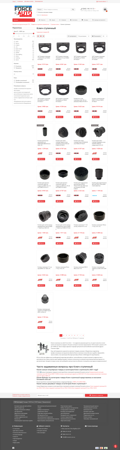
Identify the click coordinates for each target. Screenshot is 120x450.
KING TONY (19, 49)
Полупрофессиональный (24, 82)
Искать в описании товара (44, 12)
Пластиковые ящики (66, 406)
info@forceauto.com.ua (68, 437)
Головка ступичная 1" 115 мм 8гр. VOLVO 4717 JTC (81, 226)
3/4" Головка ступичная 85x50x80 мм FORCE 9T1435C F (44, 100)
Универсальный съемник (90, 407)
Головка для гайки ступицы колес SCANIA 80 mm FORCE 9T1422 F (81, 143)
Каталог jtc (17, 418)
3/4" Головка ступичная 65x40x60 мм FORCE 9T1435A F (80, 58)
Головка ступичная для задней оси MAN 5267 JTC (73, 376)
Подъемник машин (43, 411)
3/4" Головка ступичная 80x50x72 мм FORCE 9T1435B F (98, 58)
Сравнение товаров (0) (43, 32)
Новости (42, 20)
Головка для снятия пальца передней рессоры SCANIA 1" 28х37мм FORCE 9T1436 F (63, 228)
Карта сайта (16, 442)
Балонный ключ (88, 409)
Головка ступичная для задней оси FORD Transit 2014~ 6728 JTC (44, 312)
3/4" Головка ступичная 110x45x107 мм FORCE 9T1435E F (44, 58)
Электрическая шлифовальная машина (48, 418)
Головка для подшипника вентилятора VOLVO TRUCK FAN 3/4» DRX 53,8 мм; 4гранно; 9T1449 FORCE (81, 186)
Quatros (18, 50)
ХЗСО (17, 60)
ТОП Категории (18, 402)
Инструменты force (43, 415)
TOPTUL (18, 58)
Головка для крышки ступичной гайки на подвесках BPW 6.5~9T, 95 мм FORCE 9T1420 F (63, 186)
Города (25, 402)
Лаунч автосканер (65, 420)
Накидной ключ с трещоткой (68, 415)
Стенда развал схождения (68, 409)
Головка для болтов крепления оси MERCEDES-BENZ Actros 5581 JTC (44, 144)
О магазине (20, 1)
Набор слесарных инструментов (69, 407)
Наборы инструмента (43, 409)
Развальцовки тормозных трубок (24, 420)
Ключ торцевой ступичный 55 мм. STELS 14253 (84, 390)
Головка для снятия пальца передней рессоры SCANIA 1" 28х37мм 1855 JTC (45, 227)
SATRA (17, 52)
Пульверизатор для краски (91, 406)
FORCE (17, 45)
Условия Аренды (17, 434)
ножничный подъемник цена (22, 96)
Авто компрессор (19, 407)
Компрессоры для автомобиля (23, 406)
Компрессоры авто (89, 411)
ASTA (17, 41)
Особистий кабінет (42, 428)
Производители (39, 1)
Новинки (62, 20)
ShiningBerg (19, 54)
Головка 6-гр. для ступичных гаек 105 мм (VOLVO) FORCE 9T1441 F (81, 100)
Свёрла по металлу (20, 415)
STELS (17, 56)
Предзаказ (24, 68)
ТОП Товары (38, 402)
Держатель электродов (21, 413)
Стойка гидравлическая (21, 417)
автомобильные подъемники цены (23, 94)
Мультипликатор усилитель (68, 418)
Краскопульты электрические (46, 420)
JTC (17, 47)
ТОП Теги (31, 402)
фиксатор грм (45, 14)
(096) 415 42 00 (66, 431)
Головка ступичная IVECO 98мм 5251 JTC (81, 269)
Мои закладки (41, 432)
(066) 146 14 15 (66, 434)
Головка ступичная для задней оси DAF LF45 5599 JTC (99, 270)
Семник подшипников (67, 417)
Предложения (46, 402)
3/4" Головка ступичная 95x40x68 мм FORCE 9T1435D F (62, 100)
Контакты (73, 20)
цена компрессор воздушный (22, 92)
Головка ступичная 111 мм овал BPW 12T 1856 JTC (45, 269)
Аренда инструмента (98, 20)
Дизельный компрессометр (91, 413)
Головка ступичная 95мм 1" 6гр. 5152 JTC (62, 269)
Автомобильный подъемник (45, 417)
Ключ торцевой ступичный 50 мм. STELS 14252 (58, 390)
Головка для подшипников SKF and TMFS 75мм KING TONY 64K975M (99, 185)
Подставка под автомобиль (45, 413)
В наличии (24, 66)
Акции (52, 20)
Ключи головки (88, 417)
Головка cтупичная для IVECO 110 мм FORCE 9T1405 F (98, 100)
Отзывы (85, 20)
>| (83, 337)
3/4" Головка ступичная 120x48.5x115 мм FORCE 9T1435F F (62, 58)
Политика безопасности (19, 432)
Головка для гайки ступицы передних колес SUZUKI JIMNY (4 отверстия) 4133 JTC (99, 144)
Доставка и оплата (28, 1)
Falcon (17, 43)
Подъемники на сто (89, 415)
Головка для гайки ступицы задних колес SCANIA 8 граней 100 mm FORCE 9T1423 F (62, 144)
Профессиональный (24, 80)
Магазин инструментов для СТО (21, 24)
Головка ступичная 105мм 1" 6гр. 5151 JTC (99, 226)
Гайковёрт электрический (91, 418)
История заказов (42, 430)
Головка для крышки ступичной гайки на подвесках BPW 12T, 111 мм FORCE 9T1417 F (44, 186)
